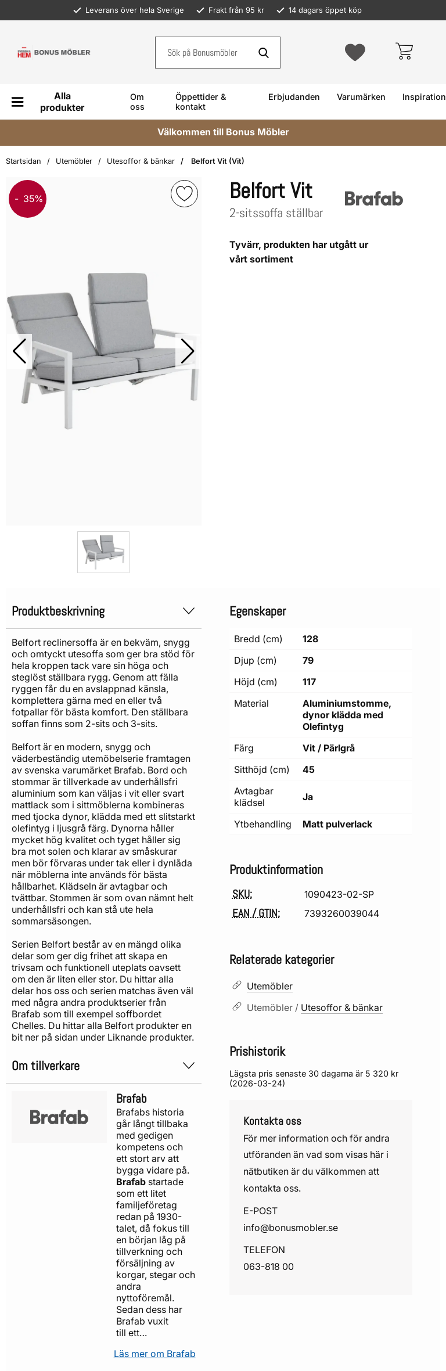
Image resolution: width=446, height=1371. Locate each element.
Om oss (137, 101)
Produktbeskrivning (104, 611)
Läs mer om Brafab (155, 1353)
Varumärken (361, 97)
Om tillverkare (104, 1065)
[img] (184, 193)
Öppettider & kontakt (200, 101)
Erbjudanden (294, 97)
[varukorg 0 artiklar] (403, 52)
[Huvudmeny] (52, 101)
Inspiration (424, 97)
